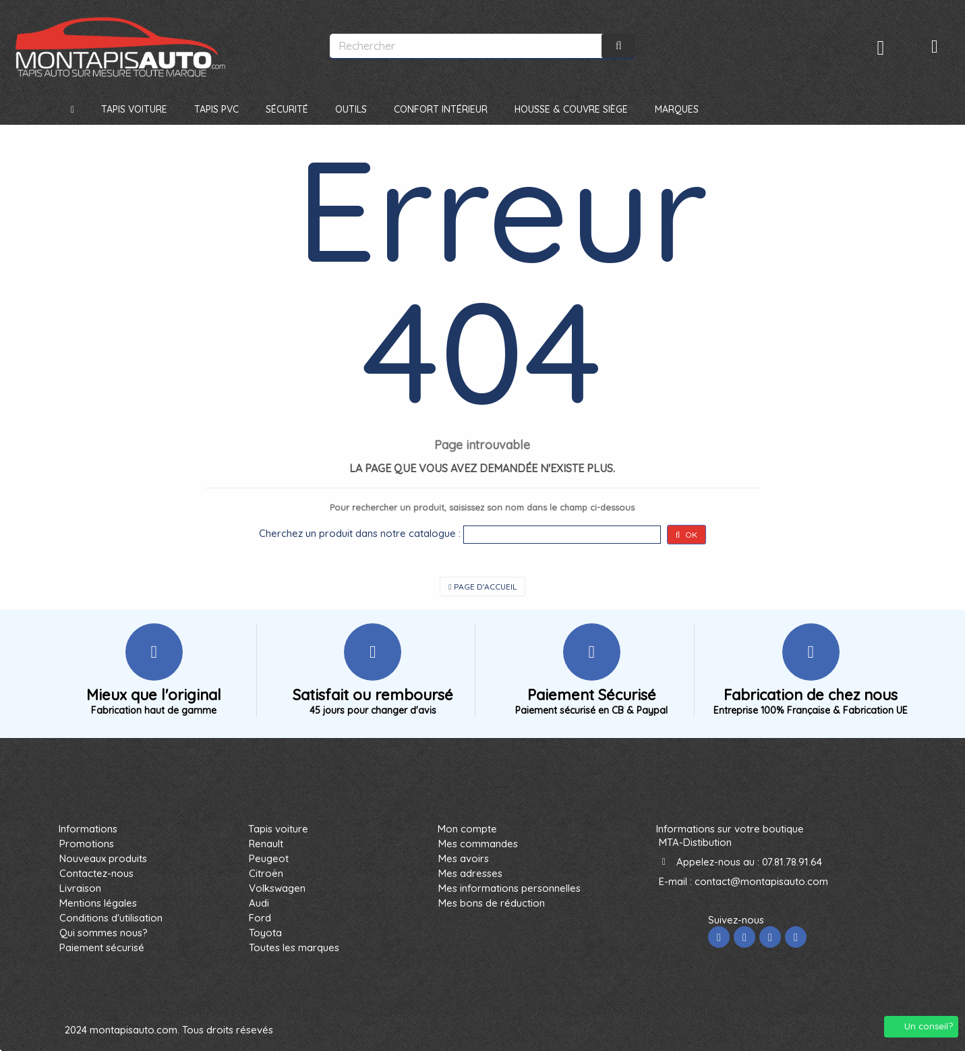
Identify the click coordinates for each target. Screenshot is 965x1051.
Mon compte (467, 828)
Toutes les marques (294, 947)
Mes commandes (478, 843)
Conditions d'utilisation (111, 917)
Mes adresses (470, 873)
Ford (260, 917)
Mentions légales (98, 903)
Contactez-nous (96, 873)
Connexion (881, 47)
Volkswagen (277, 888)
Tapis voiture (278, 828)
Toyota (265, 932)
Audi (259, 903)
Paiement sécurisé (101, 947)
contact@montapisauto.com (761, 881)
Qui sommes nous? (103, 932)
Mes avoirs (463, 858)
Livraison (80, 888)
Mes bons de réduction (491, 903)
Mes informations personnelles (509, 888)
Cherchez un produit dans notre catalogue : (360, 533)
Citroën (266, 873)
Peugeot (269, 858)
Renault (266, 843)
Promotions (86, 843)
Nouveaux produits (103, 858)
